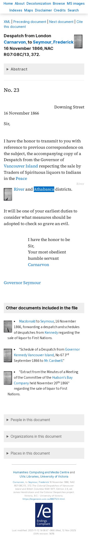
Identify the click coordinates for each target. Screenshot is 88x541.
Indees (15, 10)
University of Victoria (54, 476)
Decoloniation (39, 3)
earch (73, 10)
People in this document (30, 420)
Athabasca (44, 189)
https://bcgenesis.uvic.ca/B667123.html (44, 499)
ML (7, 22)
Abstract (19, 69)
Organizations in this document (36, 436)
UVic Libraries (29, 476)
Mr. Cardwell (53, 360)
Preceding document (29, 22)
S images (76, 3)
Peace (21, 178)
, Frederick (53, 42)
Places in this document (30, 453)
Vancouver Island (21, 166)
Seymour (47, 321)
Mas (28, 10)
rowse (59, 3)
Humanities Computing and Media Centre (41, 472)
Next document (61, 22)
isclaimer (43, 10)
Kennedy (51, 332)
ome (8, 3)
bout (20, 3)
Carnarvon (38, 264)
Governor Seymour (22, 282)
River (19, 189)
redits (60, 10)
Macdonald (27, 321)
